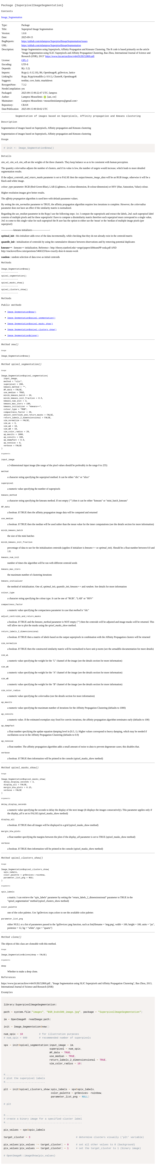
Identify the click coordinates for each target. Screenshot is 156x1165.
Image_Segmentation (11, 17)
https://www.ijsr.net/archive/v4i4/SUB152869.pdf (69, 56)
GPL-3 (24, 60)
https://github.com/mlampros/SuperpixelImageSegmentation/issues (54, 41)
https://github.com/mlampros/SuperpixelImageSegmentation (51, 45)
